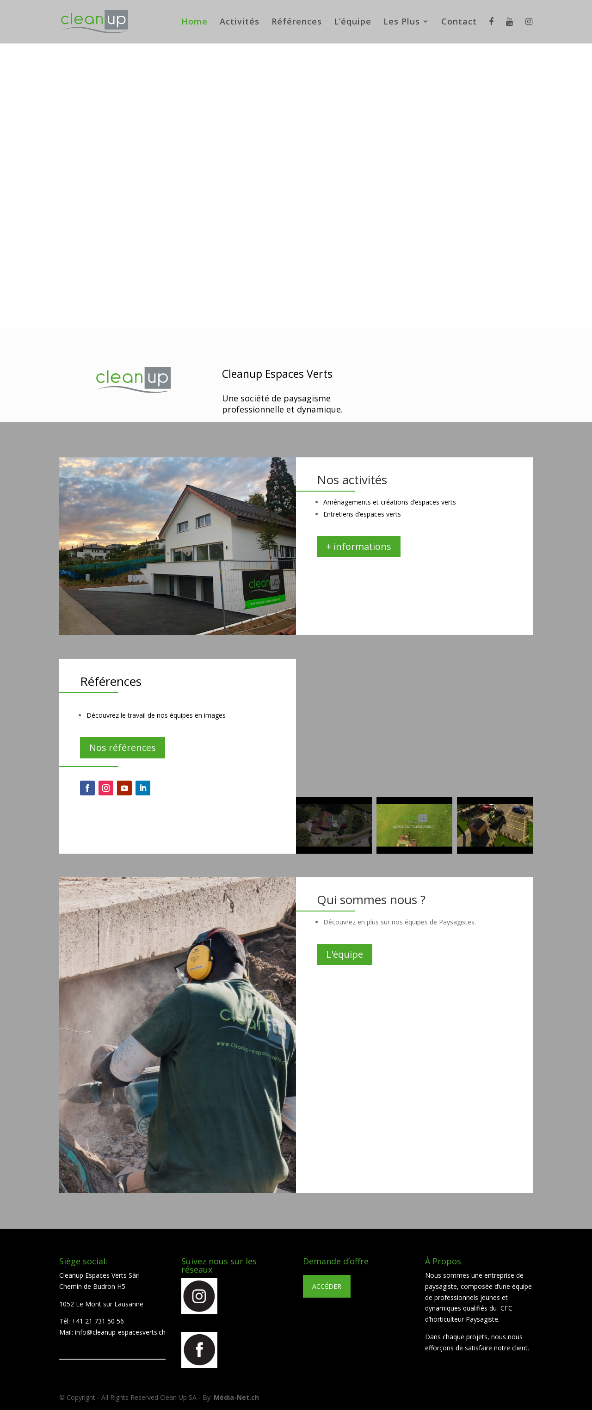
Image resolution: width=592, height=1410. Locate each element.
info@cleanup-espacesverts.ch (120, 1332)
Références (296, 22)
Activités (239, 22)
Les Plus (401, 22)
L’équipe (352, 22)
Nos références (122, 747)
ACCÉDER (326, 1286)
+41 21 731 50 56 (98, 1321)
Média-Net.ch (236, 1397)
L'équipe (344, 954)
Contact (459, 22)
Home (194, 22)
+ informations (358, 546)
